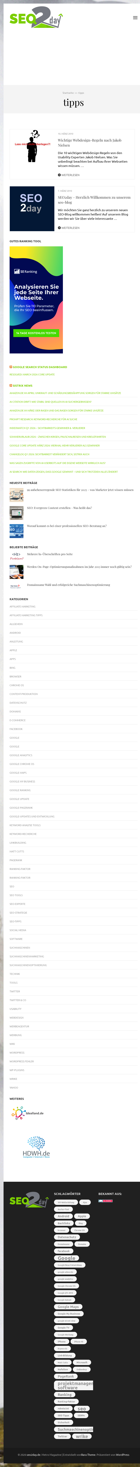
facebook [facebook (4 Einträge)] (64, 1251)
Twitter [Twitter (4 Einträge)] (62, 1436)
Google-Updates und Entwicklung (32, 816)
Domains (15, 711)
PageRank (16, 860)
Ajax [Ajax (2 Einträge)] (85, 1202)
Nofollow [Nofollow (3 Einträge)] (63, 1369)
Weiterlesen (68, 175)
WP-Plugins (17, 1070)
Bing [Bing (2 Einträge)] (81, 1223)
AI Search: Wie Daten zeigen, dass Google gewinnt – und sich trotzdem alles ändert (64, 471)
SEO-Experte (17, 903)
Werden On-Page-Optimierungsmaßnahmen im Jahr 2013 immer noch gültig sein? (79, 567)
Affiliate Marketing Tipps (26, 615)
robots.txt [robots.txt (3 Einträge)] (63, 1408)
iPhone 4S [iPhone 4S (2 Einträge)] (78, 1341)
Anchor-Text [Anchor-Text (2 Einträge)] (63, 1209)
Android (15, 632)
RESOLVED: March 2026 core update (32, 374)
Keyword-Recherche (23, 833)
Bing (12, 667)
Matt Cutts (17, 851)
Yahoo (14, 1087)
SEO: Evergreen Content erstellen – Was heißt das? (59, 508)
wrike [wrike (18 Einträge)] (82, 1436)
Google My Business (22, 781)
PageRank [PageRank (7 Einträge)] (66, 1376)
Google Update (19, 798)
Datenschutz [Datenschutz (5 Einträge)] (67, 1237)
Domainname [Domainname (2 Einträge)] (63, 1244)
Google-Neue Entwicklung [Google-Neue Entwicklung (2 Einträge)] (70, 1264)
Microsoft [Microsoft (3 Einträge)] (82, 1362)
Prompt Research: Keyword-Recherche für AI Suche (43, 419)
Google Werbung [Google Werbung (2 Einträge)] (65, 1334)
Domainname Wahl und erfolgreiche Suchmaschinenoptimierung (68, 585)
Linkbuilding (18, 842)
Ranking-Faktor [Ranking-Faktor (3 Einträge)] (66, 1401)
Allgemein (16, 624)
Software (16, 938)
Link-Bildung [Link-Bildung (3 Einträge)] (65, 1355)
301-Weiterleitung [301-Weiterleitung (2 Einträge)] (66, 1202)
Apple (13, 650)
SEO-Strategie (18, 912)
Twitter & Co (18, 1000)
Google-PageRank (21, 807)
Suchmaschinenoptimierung (28, 965)
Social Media (18, 930)
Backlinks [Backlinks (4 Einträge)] (64, 1223)
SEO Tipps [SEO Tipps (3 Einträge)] (63, 1415)
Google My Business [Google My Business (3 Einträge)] (69, 1313)
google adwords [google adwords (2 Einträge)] (65, 1271)
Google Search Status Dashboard (40, 367)
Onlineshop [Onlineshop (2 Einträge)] (82, 1369)
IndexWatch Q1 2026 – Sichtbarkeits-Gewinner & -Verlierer (47, 427)
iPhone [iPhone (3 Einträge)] (62, 1341)
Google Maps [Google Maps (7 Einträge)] (68, 1306)
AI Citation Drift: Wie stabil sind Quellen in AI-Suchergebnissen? (50, 401)
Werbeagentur (19, 1026)
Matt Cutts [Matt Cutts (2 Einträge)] (63, 1362)
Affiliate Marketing (22, 606)
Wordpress (17, 1052)
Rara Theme (88, 1454)
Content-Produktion (24, 693)
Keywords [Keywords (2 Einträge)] (62, 1348)
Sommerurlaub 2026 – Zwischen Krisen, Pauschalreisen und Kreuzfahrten (58, 436)
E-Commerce (18, 720)
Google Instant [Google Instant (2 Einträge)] (64, 1299)
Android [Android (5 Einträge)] (63, 1216)
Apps (13, 658)
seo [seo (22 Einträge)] (82, 1408)
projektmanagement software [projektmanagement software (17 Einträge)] (80, 1385)
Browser (15, 676)
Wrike (13, 1078)
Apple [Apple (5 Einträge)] (82, 1216)
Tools (13, 982)
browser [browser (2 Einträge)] (62, 1230)
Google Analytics (21, 755)
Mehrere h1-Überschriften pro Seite (50, 554)
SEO (12, 886)
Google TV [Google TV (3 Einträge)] (63, 1327)
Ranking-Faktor (20, 868)
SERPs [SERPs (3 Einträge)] (81, 1415)
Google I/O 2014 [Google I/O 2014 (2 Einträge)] (65, 1292)
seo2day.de (33, 1454)
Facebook (16, 728)
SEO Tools (16, 895)
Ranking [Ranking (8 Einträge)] (65, 1394)
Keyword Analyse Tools (25, 825)
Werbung (16, 1035)
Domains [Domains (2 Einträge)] (82, 1244)
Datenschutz (18, 702)
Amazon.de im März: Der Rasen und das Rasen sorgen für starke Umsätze (57, 410)
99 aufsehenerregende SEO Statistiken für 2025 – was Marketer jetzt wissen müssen (80, 490)
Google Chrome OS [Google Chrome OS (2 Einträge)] (66, 1285)
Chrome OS (17, 685)
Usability (15, 1008)
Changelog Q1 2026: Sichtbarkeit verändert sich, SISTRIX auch (49, 454)
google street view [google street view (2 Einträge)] (66, 1320)
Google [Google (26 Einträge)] (66, 1258)
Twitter (15, 991)
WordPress (122, 1454)
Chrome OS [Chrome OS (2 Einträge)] (79, 1230)
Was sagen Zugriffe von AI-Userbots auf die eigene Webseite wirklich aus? (58, 462)
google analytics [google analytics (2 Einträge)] (65, 1278)
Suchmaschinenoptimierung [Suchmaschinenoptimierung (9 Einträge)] (82, 1429)
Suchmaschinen (20, 947)
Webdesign (16, 1017)
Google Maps (18, 772)
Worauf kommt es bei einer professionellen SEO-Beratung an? (67, 526)
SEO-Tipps (15, 921)
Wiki (12, 1043)
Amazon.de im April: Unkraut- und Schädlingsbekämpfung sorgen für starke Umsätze (65, 393)
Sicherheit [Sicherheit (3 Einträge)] (63, 1422)
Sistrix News (22, 385)
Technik (15, 973)
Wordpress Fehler (22, 1061)
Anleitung (16, 641)
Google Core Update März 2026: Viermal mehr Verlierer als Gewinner (55, 445)
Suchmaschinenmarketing (27, 956)
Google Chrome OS (22, 763)
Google (14, 737)
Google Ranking (20, 790)
